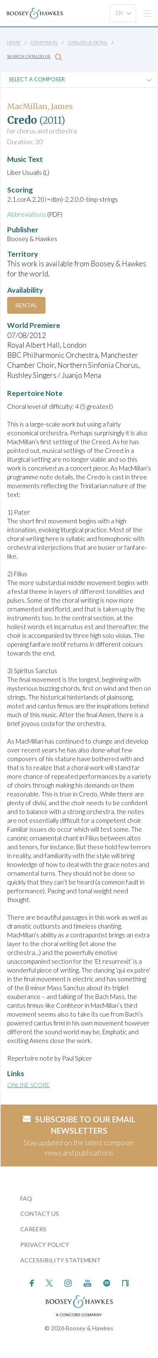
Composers (44, 42)
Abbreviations (26, 214)
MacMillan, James (40, 106)
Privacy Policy (44, 1244)
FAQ (26, 1198)
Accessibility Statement (60, 1260)
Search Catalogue (34, 56)
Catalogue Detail (87, 42)
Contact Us (39, 1213)
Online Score (28, 1084)
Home (14, 42)
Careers (33, 1229)
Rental (26, 305)
